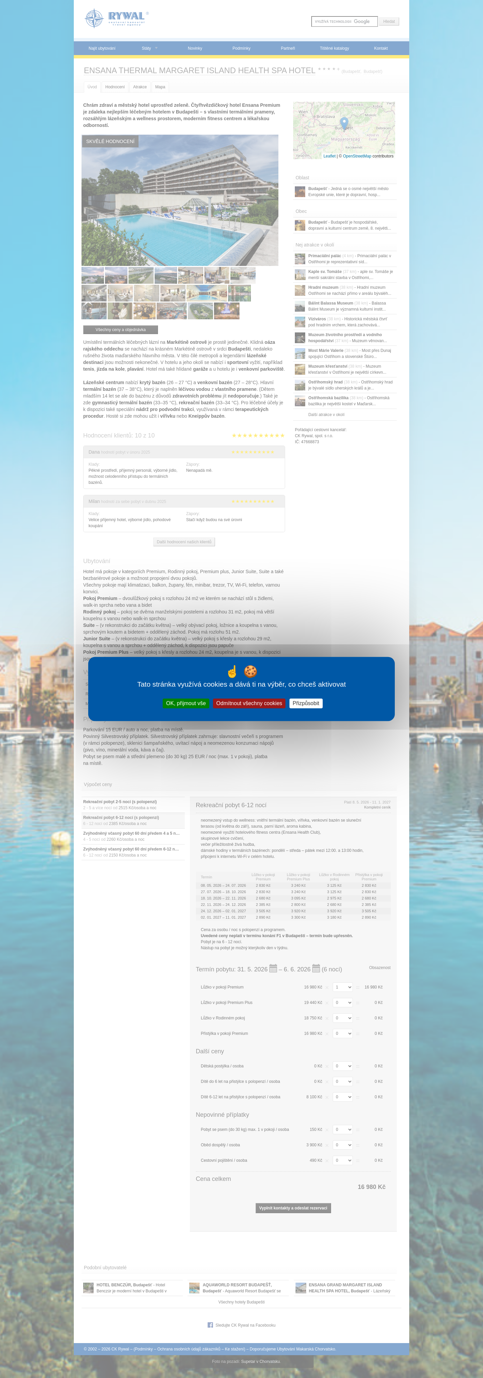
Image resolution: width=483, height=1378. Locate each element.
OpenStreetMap (357, 156)
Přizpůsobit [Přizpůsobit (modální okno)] (306, 703)
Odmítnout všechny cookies (249, 703)
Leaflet (329, 156)
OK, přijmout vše (186, 703)
